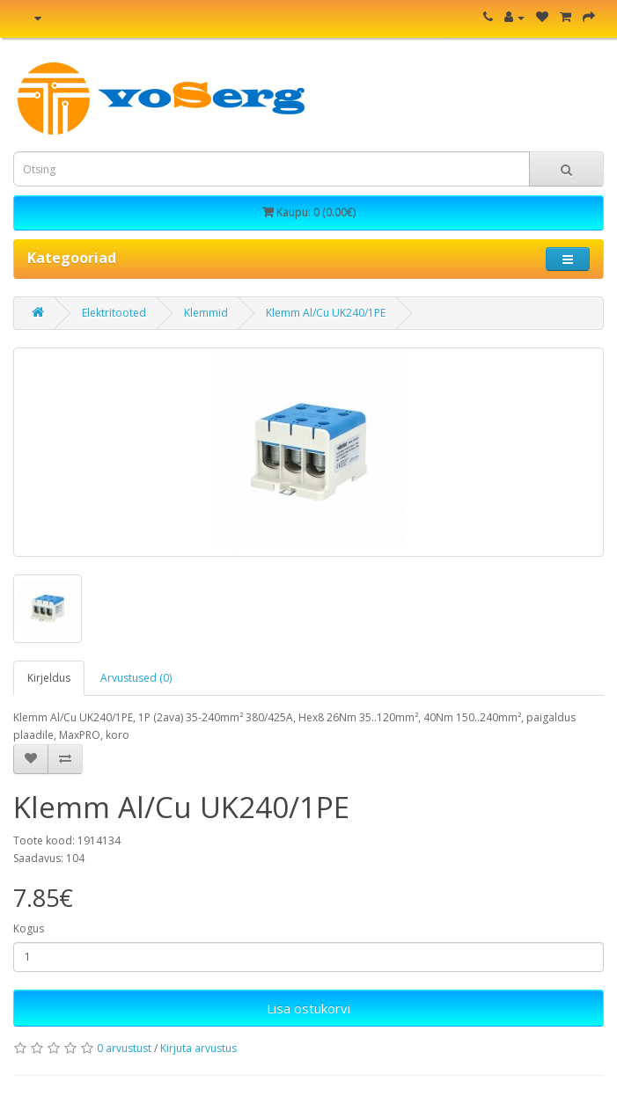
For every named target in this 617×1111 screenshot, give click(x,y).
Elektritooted (114, 312)
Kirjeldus (48, 677)
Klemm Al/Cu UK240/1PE (326, 312)
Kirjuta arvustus (198, 1048)
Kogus (28, 928)
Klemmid (206, 312)
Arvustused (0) (136, 677)
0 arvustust (124, 1048)
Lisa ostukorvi (308, 1008)
